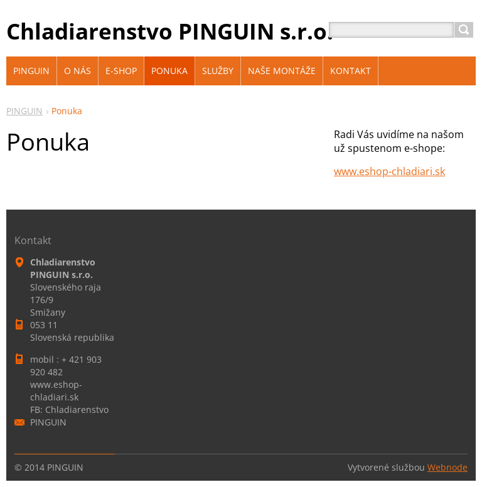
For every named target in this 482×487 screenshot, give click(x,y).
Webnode (447, 467)
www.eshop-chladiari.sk (389, 171)
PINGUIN (24, 111)
